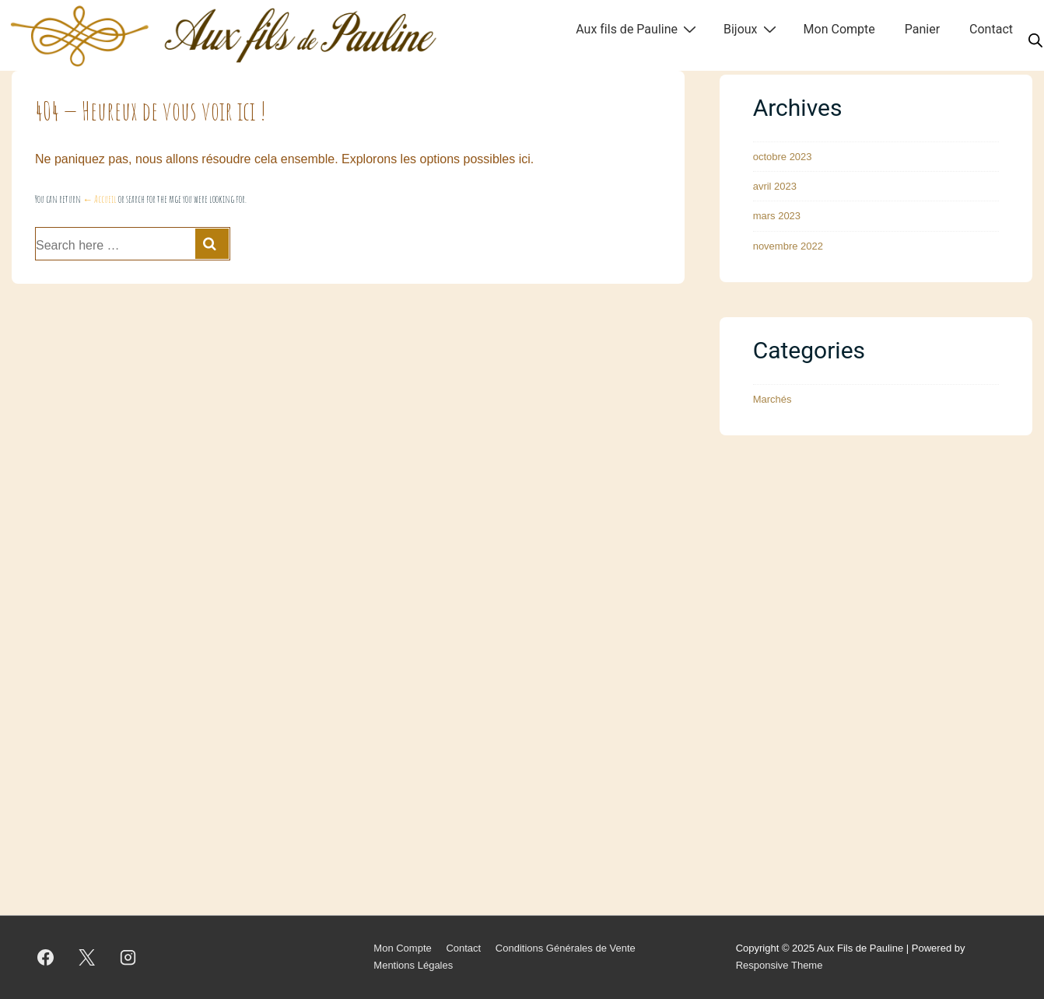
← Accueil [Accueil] (99, 199)
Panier (922, 29)
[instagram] (128, 957)
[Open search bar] (1035, 41)
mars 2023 (777, 216)
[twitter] (87, 957)
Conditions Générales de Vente (566, 948)
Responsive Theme (779, 965)
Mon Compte (839, 29)
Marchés (772, 399)
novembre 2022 (788, 246)
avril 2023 (775, 186)
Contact (991, 29)
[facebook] (46, 957)
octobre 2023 (782, 156)
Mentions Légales (413, 965)
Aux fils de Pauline (638, 28)
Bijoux (751, 28)
